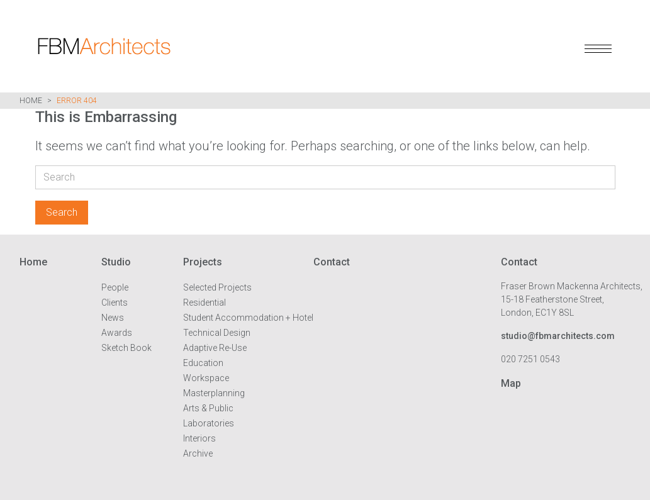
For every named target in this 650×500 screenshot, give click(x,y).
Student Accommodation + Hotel (248, 318)
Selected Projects (217, 287)
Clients (114, 302)
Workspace (206, 378)
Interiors (199, 438)
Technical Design (216, 333)
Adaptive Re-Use (215, 348)
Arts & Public (208, 408)
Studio (116, 262)
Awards (116, 333)
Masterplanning (214, 393)
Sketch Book (126, 348)
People (114, 287)
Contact (331, 262)
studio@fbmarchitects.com (558, 336)
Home (31, 100)
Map (511, 383)
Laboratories (208, 423)
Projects (202, 262)
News (112, 318)
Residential (204, 302)
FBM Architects (173, 46)
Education (203, 363)
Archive (198, 453)
